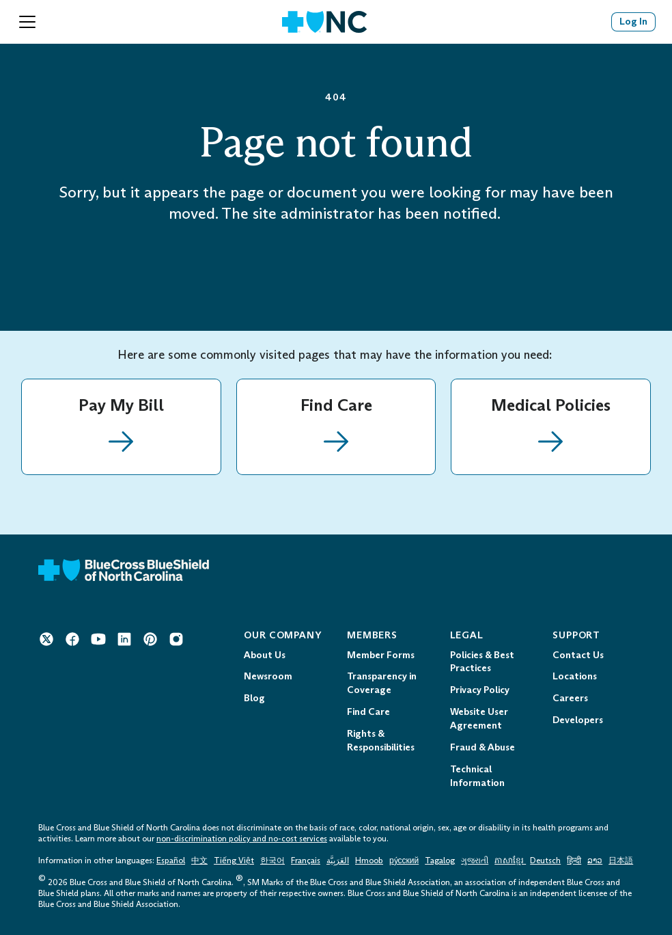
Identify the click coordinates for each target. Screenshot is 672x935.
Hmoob (369, 860)
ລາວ (594, 860)
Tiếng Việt (234, 860)
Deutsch (545, 860)
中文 (199, 860)
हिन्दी (574, 860)
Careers (570, 698)
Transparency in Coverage (382, 683)
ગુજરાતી (474, 860)
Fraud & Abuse (482, 747)
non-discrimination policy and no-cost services (241, 838)
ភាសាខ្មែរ (510, 860)
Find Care (368, 712)
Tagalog (440, 860)
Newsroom (268, 676)
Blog (254, 698)
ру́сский (404, 860)
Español (170, 860)
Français (305, 860)
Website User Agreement (479, 718)
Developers (577, 720)
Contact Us (578, 655)
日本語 (620, 860)
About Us (264, 655)
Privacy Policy (479, 690)
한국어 (272, 860)
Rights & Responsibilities (381, 740)
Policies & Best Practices (482, 662)
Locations (574, 676)
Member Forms (381, 655)
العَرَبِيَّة (337, 860)
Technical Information (477, 776)
